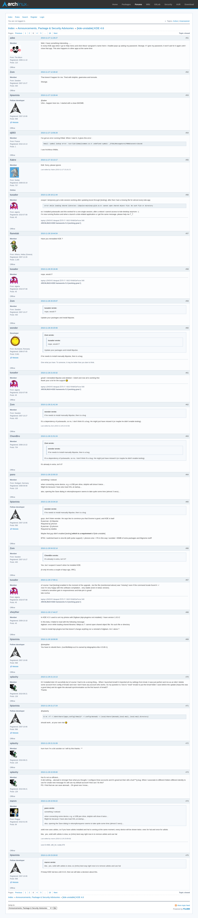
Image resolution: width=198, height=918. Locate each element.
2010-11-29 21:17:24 (49, 706)
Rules (17, 17)
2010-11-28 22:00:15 (49, 474)
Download (189, 4)
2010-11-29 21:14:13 (49, 677)
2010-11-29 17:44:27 (49, 612)
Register (34, 17)
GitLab (157, 4)
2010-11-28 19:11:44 (49, 195)
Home (115, 4)
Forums (138, 4)
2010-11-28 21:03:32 (49, 373)
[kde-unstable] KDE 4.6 (90, 28)
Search (25, 17)
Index (10, 17)
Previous (18, 33)
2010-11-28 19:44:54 (49, 233)
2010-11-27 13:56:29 (49, 133)
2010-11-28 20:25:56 (49, 328)
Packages (126, 4)
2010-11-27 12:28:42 (49, 72)
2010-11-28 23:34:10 (49, 502)
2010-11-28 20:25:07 (49, 301)
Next (55, 33)
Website (15, 122)
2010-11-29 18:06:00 (49, 639)
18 (50, 33)
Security (168, 4)
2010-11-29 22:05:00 (49, 772)
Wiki (148, 4)
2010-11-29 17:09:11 (49, 580)
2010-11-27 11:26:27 (49, 38)
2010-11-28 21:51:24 (49, 436)
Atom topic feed (183, 905)
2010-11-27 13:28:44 (49, 95)
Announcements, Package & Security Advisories (46, 28)
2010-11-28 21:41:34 (49, 404)
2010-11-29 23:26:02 (49, 855)
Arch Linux (15, 4)
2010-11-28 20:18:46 (49, 269)
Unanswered (184, 21)
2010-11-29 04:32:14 (49, 548)
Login (42, 17)
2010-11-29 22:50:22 (49, 801)
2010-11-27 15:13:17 (49, 160)
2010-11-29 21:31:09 (49, 743)
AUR (178, 4)
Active (175, 21)
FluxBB (186, 909)
